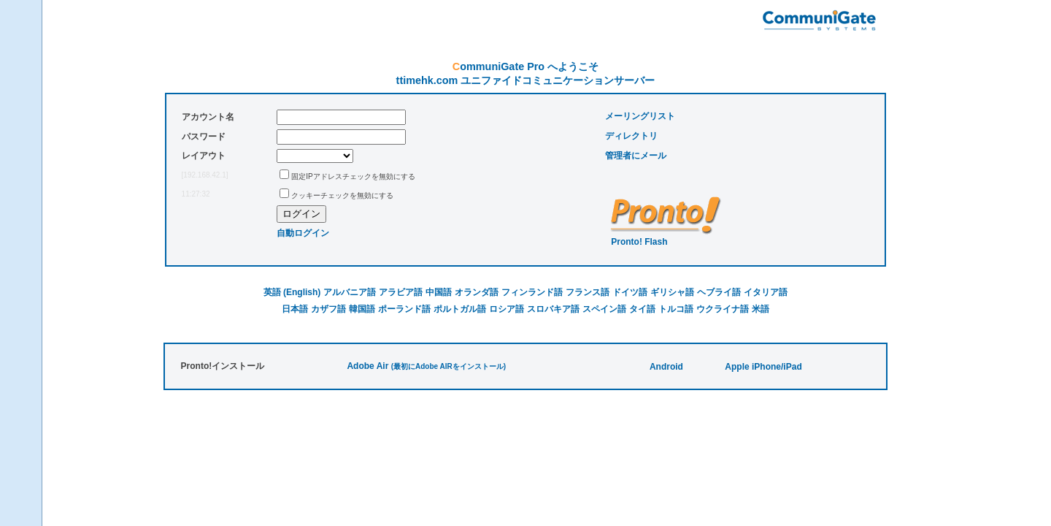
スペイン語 (604, 309)
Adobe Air (367, 366)
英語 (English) (292, 292)
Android (666, 367)
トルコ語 (675, 309)
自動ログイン (303, 233)
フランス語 (587, 292)
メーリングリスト (640, 116)
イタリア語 (766, 292)
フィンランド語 (532, 292)
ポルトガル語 (460, 309)
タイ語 (642, 309)
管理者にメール (635, 155)
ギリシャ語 (672, 292)
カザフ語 (328, 309)
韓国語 (362, 309)
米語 (760, 309)
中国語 (439, 292)
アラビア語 (401, 292)
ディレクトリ (631, 136)
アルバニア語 (349, 292)
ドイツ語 (629, 292)
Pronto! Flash (639, 242)
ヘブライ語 (719, 292)
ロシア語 (506, 309)
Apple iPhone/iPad (763, 367)
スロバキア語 (553, 309)
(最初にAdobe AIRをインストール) (448, 366)
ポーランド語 (404, 309)
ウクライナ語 (722, 309)
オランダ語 (476, 292)
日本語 (295, 309)
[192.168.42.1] (205, 175)
